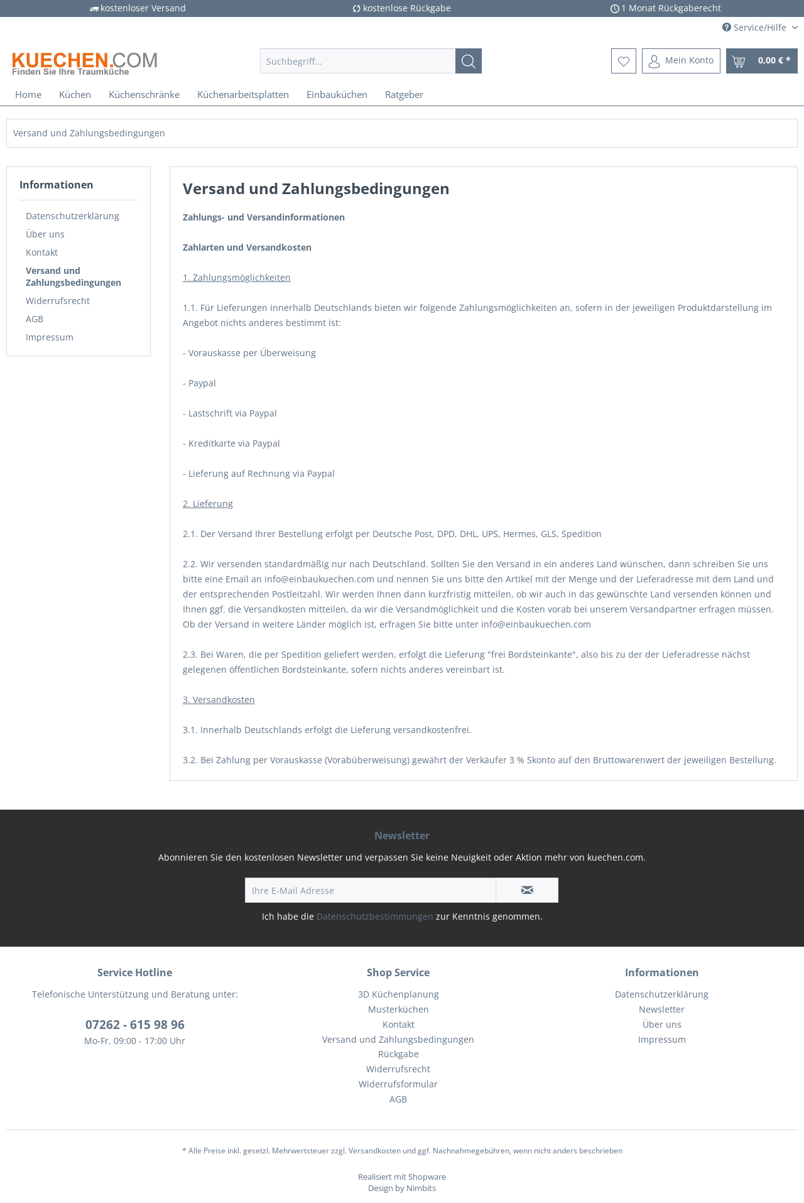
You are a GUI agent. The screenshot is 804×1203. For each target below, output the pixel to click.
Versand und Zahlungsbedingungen (73, 276)
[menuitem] (371, 60)
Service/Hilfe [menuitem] (755, 27)
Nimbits (421, 1188)
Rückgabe (398, 1054)
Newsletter (662, 1009)
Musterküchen (398, 1009)
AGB (34, 319)
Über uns (45, 234)
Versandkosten (375, 1150)
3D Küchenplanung (398, 994)
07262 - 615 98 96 (135, 1024)
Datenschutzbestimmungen (375, 916)
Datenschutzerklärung (72, 216)
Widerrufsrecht (58, 301)
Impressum (49, 337)
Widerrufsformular (398, 1084)
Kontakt (42, 252)
